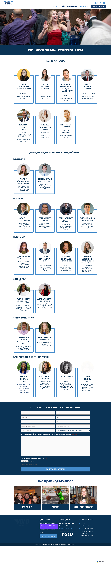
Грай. (63, 6)
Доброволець (72, 6)
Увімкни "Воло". (65, 538)
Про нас (54, 6)
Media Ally (73, 554)
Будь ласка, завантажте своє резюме (35, 468)
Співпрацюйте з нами (47, 532)
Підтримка (84, 6)
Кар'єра (42, 541)
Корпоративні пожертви (48, 539)
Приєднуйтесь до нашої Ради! (48, 536)
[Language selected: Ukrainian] (102, 561)
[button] (54, 6)
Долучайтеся (45, 529)
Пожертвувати (98, 6)
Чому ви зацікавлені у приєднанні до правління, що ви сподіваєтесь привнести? (49, 444)
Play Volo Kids (64, 535)
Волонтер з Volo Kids (66, 532)
